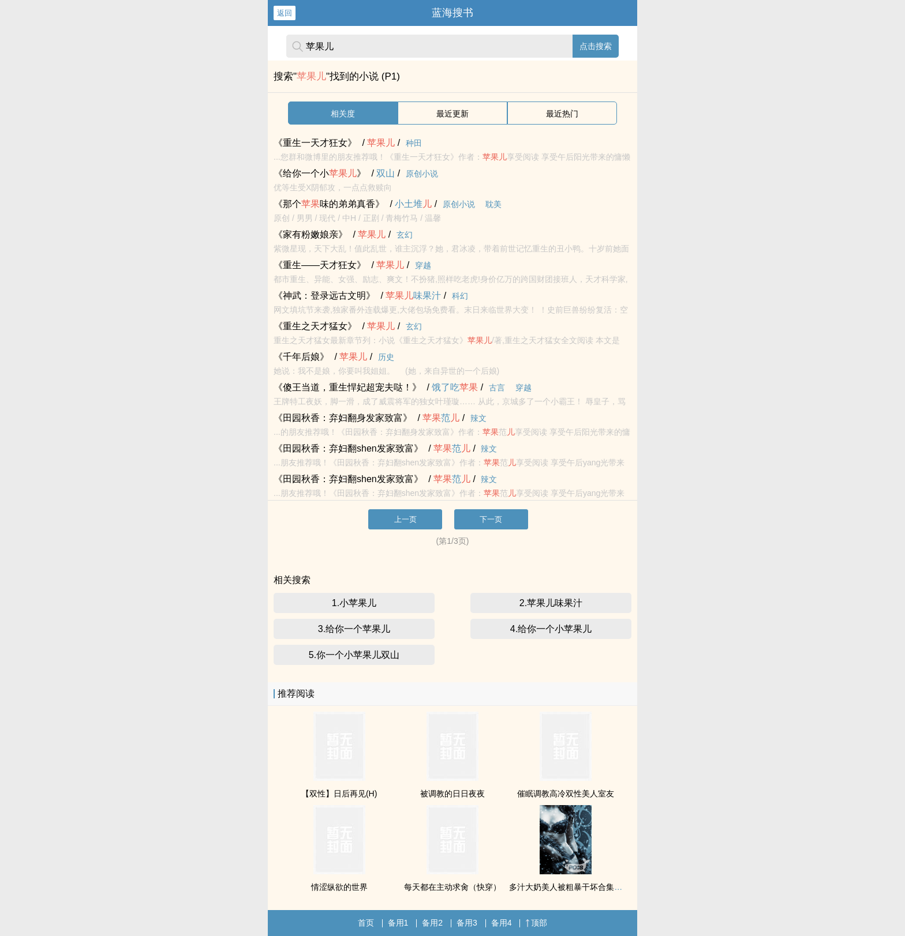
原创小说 (422, 173)
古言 (497, 387)
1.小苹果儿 (354, 603)
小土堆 (413, 204)
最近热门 (562, 113)
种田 (414, 143)
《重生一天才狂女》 (315, 143)
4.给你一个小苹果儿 (551, 629)
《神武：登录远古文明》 (324, 295)
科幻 (460, 295)
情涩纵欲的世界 (339, 887)
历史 (386, 357)
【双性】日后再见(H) (339, 793)
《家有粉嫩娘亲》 (310, 234)
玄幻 (405, 234)
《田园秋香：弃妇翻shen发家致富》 (348, 448)
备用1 (398, 922)
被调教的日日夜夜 (452, 793)
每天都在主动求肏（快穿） (452, 887)
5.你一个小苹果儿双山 (354, 655)
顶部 (536, 922)
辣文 (478, 418)
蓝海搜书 (452, 12)
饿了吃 (455, 387)
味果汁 (413, 295)
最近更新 (452, 113)
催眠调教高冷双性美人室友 (565, 793)
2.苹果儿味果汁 (550, 603)
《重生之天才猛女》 (315, 326)
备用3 (467, 922)
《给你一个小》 (320, 173)
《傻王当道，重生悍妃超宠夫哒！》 (347, 387)
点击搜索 (595, 46)
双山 (385, 173)
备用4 (501, 922)
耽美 (493, 204)
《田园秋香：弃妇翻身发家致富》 (343, 418)
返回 (284, 13)
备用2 (432, 922)
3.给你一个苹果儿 (354, 629)
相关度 (343, 113)
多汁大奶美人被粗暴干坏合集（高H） (576, 887)
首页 (366, 922)
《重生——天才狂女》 (320, 265)
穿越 (423, 265)
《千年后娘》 (301, 357)
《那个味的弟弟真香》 (329, 204)
